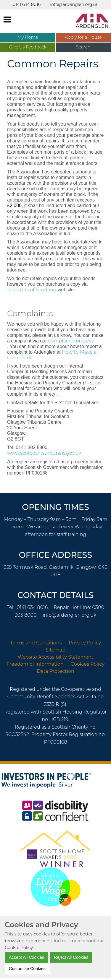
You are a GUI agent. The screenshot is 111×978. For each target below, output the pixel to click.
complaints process (71, 341)
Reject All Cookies (71, 957)
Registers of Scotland (32, 290)
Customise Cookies (27, 968)
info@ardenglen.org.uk (69, 615)
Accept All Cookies (26, 957)
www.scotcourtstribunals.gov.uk (44, 453)
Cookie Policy (19, 947)
